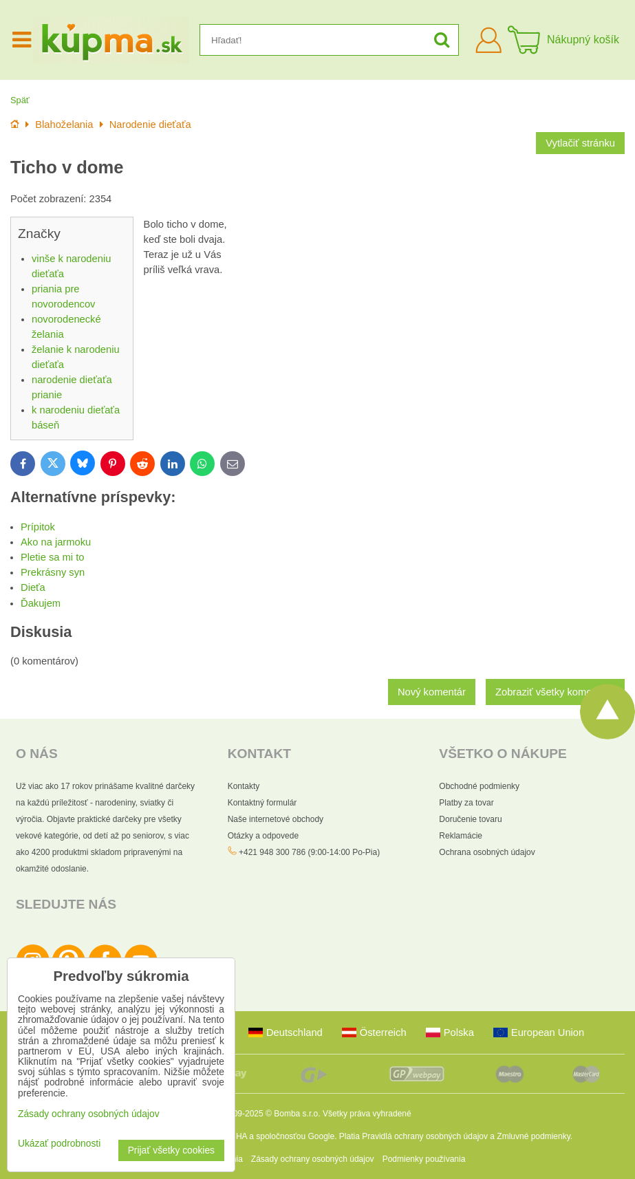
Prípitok (38, 526)
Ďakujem (41, 603)
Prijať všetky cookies (171, 1150)
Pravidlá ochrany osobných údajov (425, 1136)
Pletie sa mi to (52, 557)
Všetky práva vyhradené (367, 1113)
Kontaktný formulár (262, 803)
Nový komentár (432, 691)
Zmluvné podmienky (533, 1136)
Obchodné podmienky (479, 786)
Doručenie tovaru (470, 819)
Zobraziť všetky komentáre (555, 691)
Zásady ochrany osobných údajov (312, 1159)
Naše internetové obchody (275, 819)
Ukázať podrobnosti (59, 1143)
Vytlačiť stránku (580, 143)
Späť (20, 100)
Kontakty (244, 786)
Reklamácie (460, 836)
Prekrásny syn (53, 572)
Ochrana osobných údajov (487, 852)
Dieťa (33, 587)
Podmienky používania (424, 1159)
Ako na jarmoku (56, 542)
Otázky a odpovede (263, 836)
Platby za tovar (466, 803)
